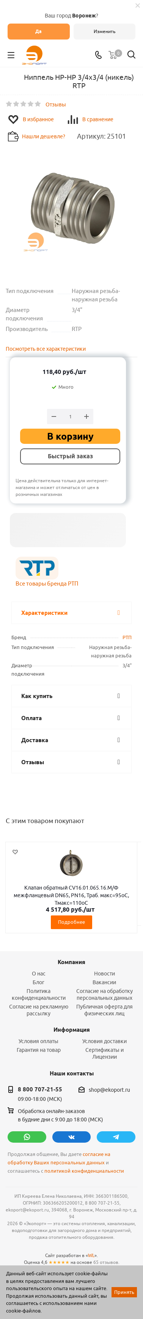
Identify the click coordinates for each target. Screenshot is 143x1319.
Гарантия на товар (39, 1050)
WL (91, 1255)
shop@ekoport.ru (109, 1090)
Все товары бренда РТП (47, 583)
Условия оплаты (38, 1041)
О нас (39, 974)
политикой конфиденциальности (84, 1171)
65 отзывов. (106, 1262)
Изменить (104, 31)
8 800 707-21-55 (40, 1089)
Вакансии (104, 982)
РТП (127, 637)
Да (38, 31)
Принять (124, 1292)
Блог (38, 982)
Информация (71, 1029)
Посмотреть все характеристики (46, 349)
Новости (104, 974)
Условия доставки (104, 1041)
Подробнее (71, 922)
